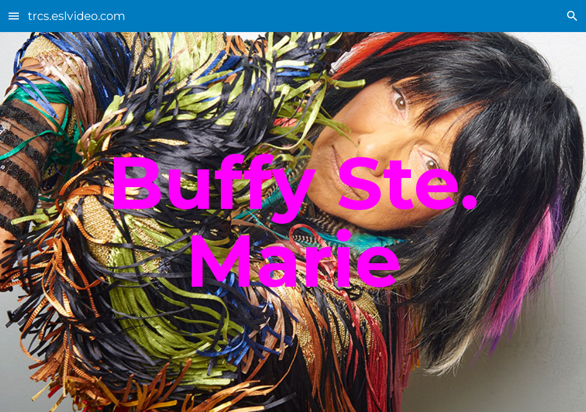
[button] (13, 15)
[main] (293, 221)
